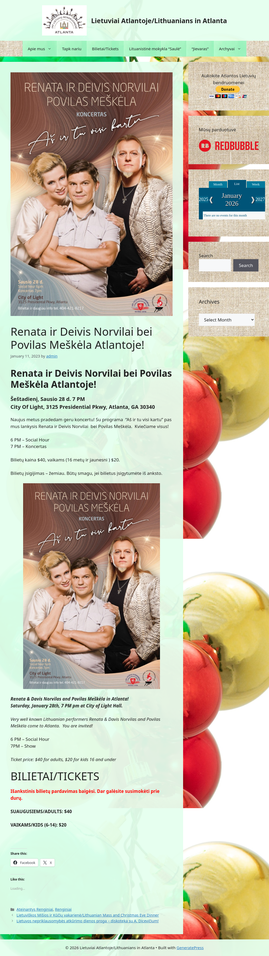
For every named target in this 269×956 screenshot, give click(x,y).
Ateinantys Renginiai (35, 909)
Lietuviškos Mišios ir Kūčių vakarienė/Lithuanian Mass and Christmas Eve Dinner (88, 915)
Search (206, 256)
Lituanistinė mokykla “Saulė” (155, 48)
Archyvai (233, 49)
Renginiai (63, 909)
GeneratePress (190, 947)
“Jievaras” (200, 48)
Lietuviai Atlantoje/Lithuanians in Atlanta (159, 20)
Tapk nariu (71, 48)
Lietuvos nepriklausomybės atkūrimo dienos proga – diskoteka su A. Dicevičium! (88, 920)
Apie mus (42, 49)
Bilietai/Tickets (105, 48)
